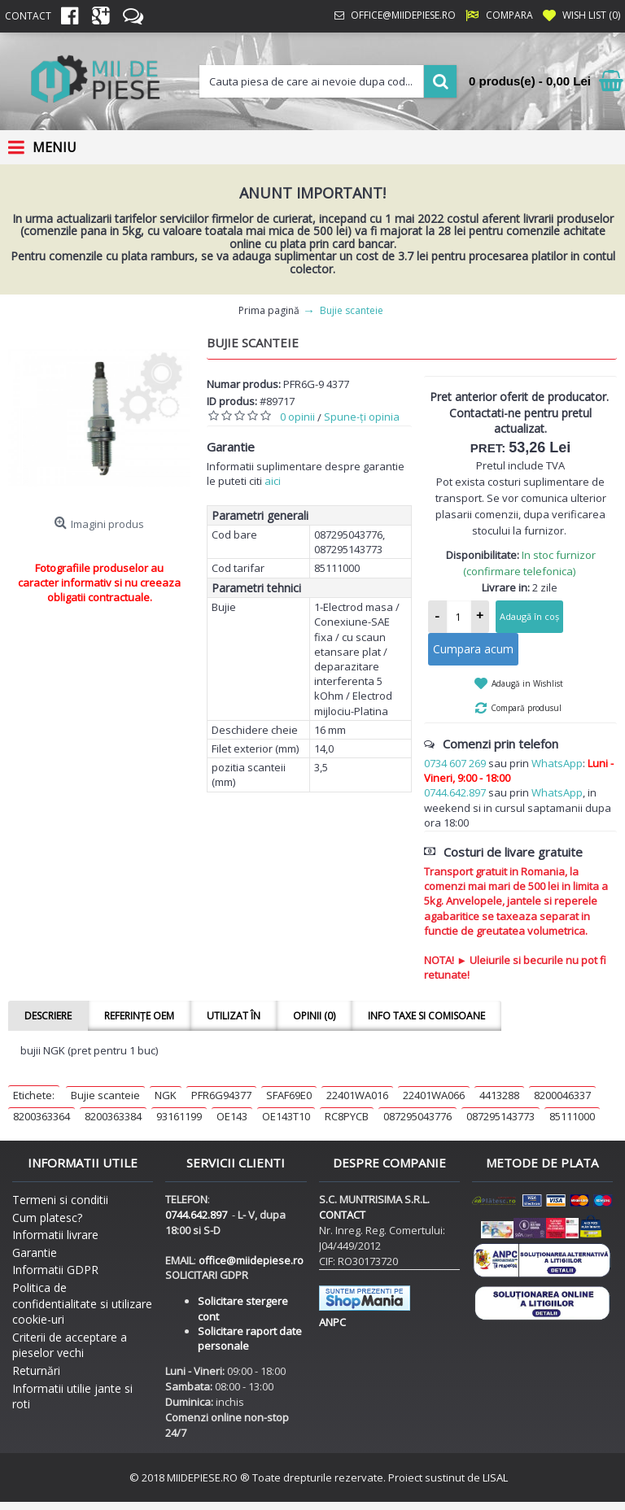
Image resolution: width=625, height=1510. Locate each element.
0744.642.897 (455, 792)
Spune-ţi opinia (362, 416)
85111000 (572, 1116)
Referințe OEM (139, 1016)
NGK (166, 1095)
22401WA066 (434, 1095)
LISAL (495, 1477)
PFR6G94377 (221, 1095)
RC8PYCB (347, 1116)
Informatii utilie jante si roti (72, 1396)
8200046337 (562, 1095)
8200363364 (41, 1116)
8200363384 (113, 1116)
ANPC (332, 1322)
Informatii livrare (55, 1234)
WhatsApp (557, 763)
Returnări (36, 1370)
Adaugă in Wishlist (527, 683)
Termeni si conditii (60, 1199)
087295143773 (500, 1116)
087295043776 (417, 1116)
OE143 (231, 1116)
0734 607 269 (455, 763)
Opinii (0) (314, 1016)
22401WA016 (357, 1095)
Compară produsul (526, 708)
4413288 (499, 1095)
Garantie (34, 1252)
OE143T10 (286, 1116)
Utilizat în (233, 1016)
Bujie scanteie (105, 1095)
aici (272, 481)
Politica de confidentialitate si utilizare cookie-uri (82, 1303)
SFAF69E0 (289, 1095)
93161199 (179, 1116)
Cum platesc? (47, 1217)
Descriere (48, 1016)
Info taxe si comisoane (426, 1016)
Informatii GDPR (55, 1269)
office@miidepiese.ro (251, 1260)
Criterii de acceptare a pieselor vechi (69, 1345)
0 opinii (297, 416)
